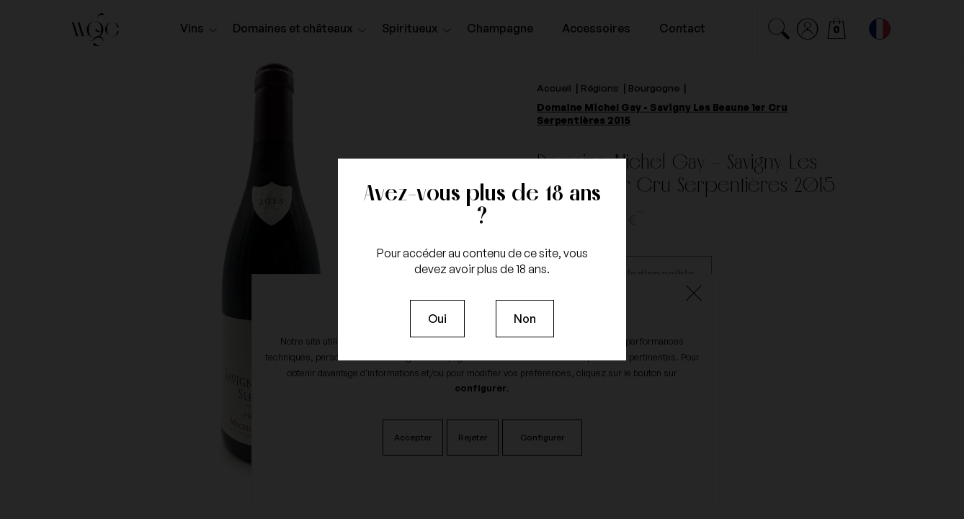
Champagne (500, 28)
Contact (682, 28)
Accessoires (596, 28)
